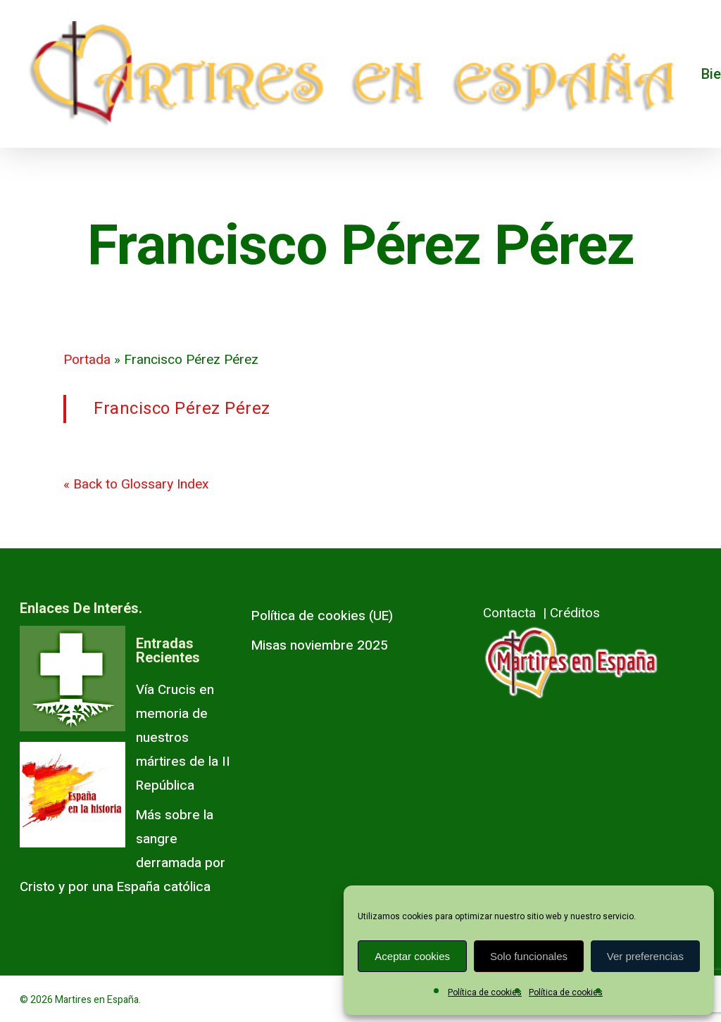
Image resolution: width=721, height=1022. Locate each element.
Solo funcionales (529, 956)
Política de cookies (485, 992)
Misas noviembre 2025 (319, 645)
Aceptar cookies (412, 956)
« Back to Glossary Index (135, 484)
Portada (87, 360)
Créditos (575, 613)
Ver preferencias (645, 956)
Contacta (509, 613)
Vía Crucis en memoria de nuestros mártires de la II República (183, 737)
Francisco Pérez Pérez (182, 408)
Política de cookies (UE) (322, 616)
